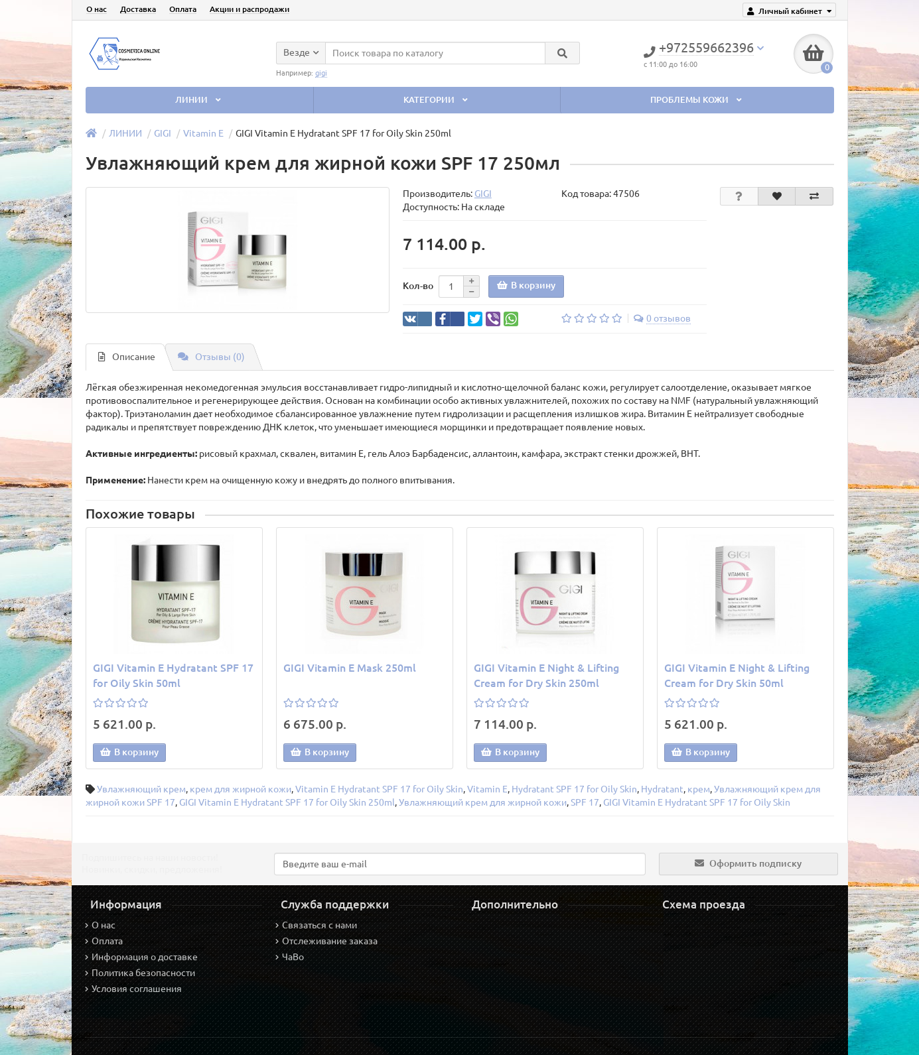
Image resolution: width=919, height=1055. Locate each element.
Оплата (182, 9)
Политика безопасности (140, 972)
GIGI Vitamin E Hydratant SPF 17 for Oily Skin (696, 802)
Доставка (138, 9)
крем (698, 789)
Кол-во (418, 285)
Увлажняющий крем (141, 789)
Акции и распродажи (249, 9)
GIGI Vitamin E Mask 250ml (349, 668)
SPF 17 (585, 802)
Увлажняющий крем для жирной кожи (483, 802)
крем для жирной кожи (240, 789)
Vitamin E (203, 133)
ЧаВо (289, 957)
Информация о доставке (141, 957)
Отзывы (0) (211, 356)
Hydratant (662, 789)
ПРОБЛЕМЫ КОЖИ (697, 100)
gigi (321, 73)
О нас (96, 9)
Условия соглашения (133, 988)
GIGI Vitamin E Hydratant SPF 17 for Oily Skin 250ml (287, 802)
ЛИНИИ (199, 100)
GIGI (162, 133)
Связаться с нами (316, 925)
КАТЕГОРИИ (436, 100)
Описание (126, 356)
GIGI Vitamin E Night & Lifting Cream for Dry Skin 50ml (737, 675)
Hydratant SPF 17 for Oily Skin (574, 789)
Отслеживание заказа (326, 941)
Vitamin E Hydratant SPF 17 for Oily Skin (379, 789)
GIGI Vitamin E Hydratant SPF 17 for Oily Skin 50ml (173, 675)
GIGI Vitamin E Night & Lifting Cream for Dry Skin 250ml (546, 675)
